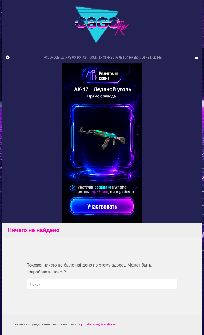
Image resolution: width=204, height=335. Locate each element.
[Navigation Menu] (196, 57)
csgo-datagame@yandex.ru (96, 324)
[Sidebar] (7, 57)
